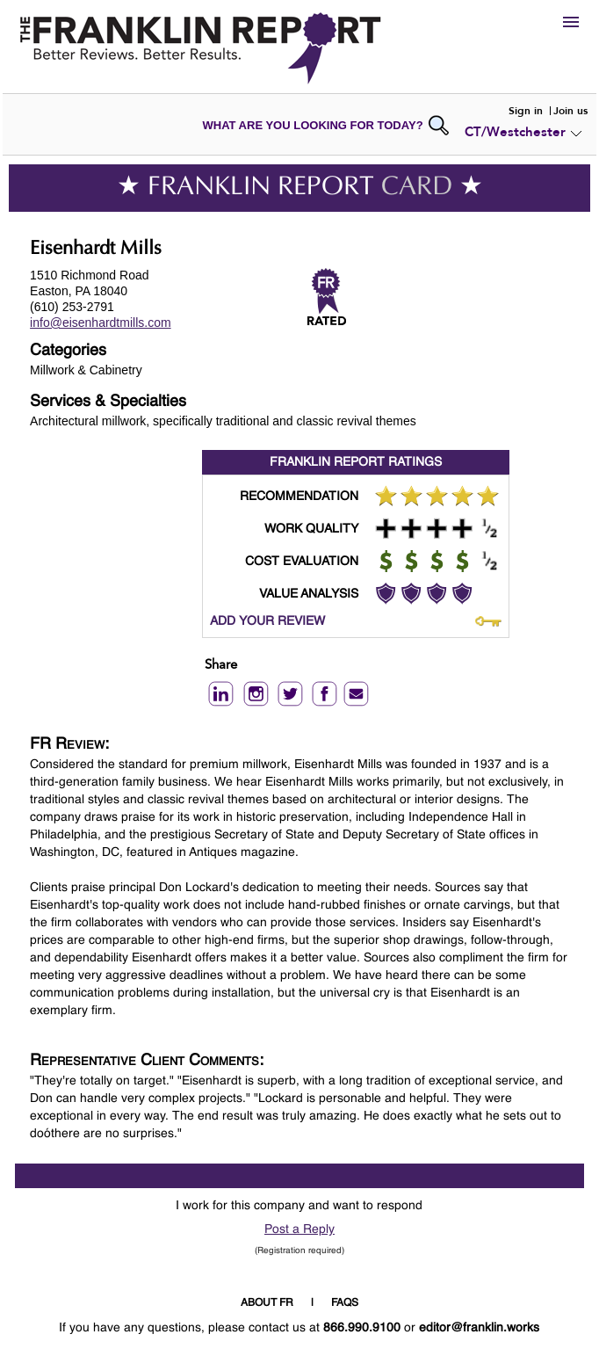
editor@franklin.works (479, 1328)
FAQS (344, 1303)
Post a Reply (299, 1229)
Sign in (526, 111)
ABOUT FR (267, 1303)
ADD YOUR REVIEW (267, 621)
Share (221, 665)
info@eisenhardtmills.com (100, 322)
